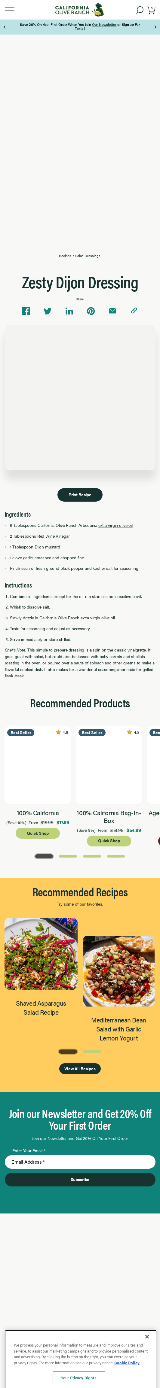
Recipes (65, 255)
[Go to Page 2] (68, 856)
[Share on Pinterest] (91, 311)
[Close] (147, 1361)
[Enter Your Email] (80, 1162)
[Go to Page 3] (92, 856)
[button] (9, 9)
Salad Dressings (87, 255)
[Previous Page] (5, 27)
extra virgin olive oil (115, 525)
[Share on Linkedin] (69, 311)
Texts (79, 28)
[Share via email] (112, 311)
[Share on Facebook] (26, 311)
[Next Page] (155, 27)
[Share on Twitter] (48, 311)
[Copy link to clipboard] (134, 311)
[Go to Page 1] (44, 856)
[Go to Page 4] (116, 856)
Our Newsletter (104, 24)
